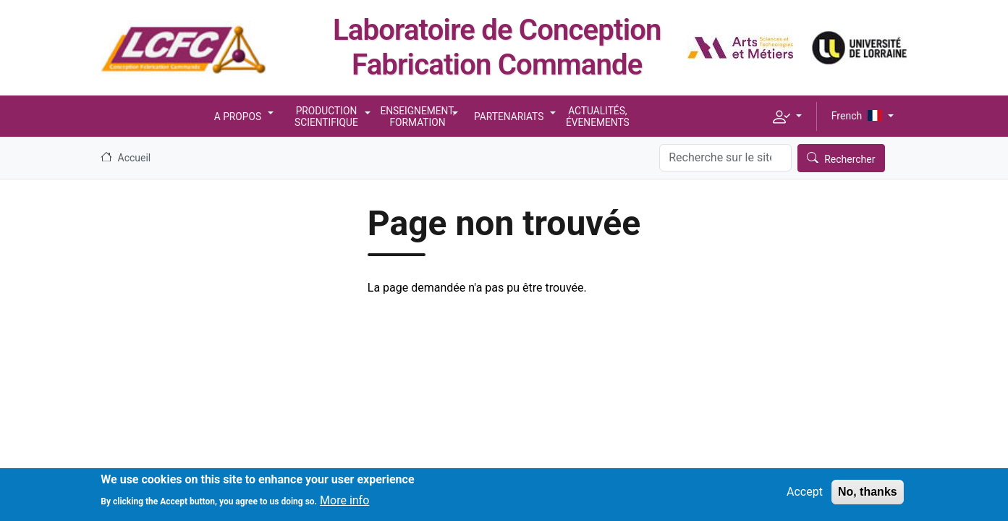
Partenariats (508, 116)
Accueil (134, 158)
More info (344, 505)
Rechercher (849, 159)
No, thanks (867, 497)
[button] (787, 116)
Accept (805, 497)
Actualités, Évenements (598, 116)
